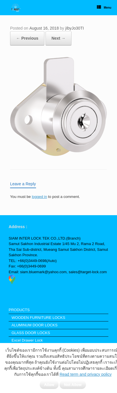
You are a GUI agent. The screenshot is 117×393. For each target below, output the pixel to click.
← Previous (27, 38)
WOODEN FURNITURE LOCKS (38, 317)
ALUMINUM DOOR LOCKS (35, 325)
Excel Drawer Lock (27, 340)
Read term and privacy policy (86, 374)
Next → (58, 38)
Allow (49, 384)
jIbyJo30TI (74, 28)
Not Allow (73, 384)
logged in (39, 196)
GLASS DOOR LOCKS (31, 333)
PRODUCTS (19, 310)
